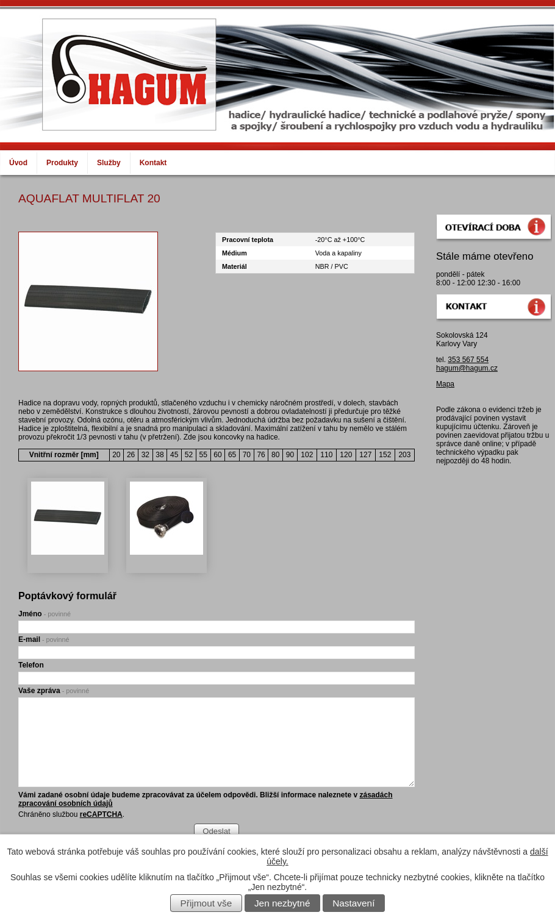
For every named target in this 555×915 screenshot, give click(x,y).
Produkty (62, 162)
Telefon (31, 665)
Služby (109, 162)
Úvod (18, 162)
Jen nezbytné (282, 903)
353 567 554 (468, 359)
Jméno (44, 614)
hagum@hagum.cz (467, 368)
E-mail (43, 639)
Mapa (445, 384)
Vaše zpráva (53, 690)
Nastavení (353, 903)
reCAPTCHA (101, 814)
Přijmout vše (206, 903)
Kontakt (153, 162)
